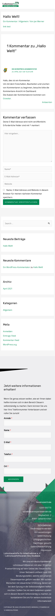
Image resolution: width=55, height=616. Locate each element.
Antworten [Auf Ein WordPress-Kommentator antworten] (47, 102)
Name (7, 430)
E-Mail (7, 442)
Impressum (46, 550)
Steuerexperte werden (40, 528)
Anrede (8, 418)
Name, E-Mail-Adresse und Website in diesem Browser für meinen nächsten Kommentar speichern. (25, 194)
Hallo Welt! (8, 245)
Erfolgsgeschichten (42, 539)
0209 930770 (45, 507)
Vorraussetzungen (42, 532)
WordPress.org (10, 344)
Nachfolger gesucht (42, 543)
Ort (6, 466)
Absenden (13, 479)
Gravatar (7, 98)
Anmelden (7, 331)
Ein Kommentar (10, 21)
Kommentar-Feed (11, 340)
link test (7, 26)
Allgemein (23, 21)
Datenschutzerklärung (41, 546)
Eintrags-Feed (9, 335)
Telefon (8, 454)
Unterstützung (44, 535)
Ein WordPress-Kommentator (24, 69)
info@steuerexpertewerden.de (37, 511)
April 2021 (7, 288)
